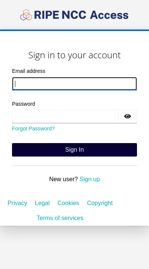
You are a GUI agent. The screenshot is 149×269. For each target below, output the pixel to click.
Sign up (90, 179)
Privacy (17, 203)
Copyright (100, 203)
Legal (42, 203)
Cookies (68, 203)
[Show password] (127, 116)
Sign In (74, 149)
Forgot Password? (33, 129)
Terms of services (60, 218)
